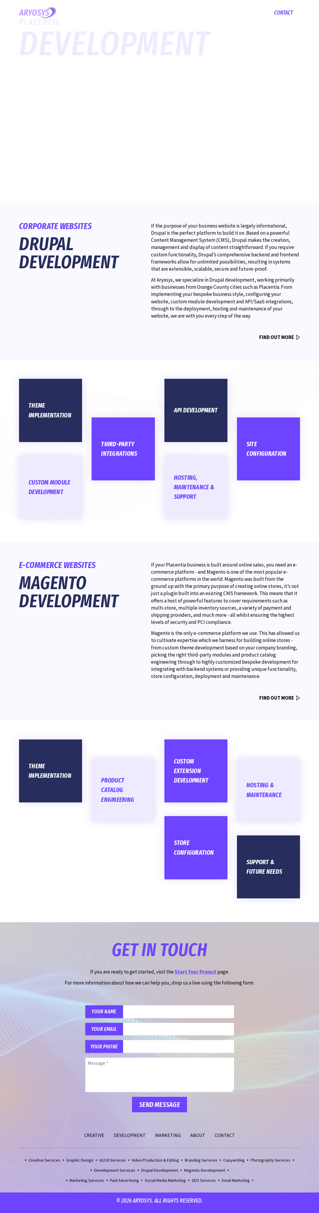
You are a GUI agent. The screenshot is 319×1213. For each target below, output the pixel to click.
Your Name (106, 1012)
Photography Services (270, 1164)
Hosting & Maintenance (264, 790)
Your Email (106, 1031)
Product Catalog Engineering (117, 790)
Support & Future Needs (264, 867)
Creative (150, 12)
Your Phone (106, 1049)
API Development (196, 410)
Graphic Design (79, 1164)
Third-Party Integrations (119, 449)
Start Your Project (55, 176)
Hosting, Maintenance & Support (194, 487)
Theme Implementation (50, 410)
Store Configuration (194, 847)
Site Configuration (266, 449)
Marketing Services (87, 1184)
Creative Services (44, 1164)
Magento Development (204, 1174)
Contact (283, 12)
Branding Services (201, 1164)
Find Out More (275, 337)
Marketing (221, 12)
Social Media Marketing (165, 1184)
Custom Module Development (49, 487)
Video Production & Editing (155, 1164)
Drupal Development (159, 1174)
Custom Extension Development (191, 771)
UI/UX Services (112, 1164)
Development (184, 12)
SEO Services (204, 1184)
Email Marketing (236, 1184)
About (250, 12)
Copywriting (234, 1164)
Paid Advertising (124, 1184)
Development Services (114, 1174)
